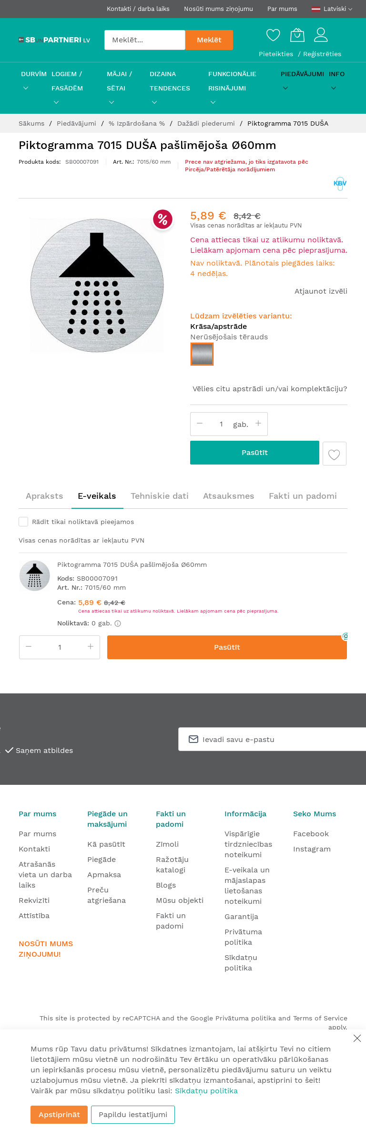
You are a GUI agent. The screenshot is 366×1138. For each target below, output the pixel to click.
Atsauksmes (228, 496)
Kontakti (34, 848)
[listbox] (268, 356)
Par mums (282, 8)
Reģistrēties (322, 54)
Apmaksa (104, 874)
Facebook (311, 833)
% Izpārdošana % (138, 123)
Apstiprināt (59, 1114)
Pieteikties (277, 54)
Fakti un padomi (303, 496)
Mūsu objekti (179, 900)
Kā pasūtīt (106, 844)
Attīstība (34, 915)
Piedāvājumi (78, 123)
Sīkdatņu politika (206, 1090)
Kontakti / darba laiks (138, 8)
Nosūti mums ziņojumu (218, 8)
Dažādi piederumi (207, 123)
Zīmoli (167, 844)
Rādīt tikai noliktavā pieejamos (83, 521)
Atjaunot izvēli (321, 291)
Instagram (312, 848)
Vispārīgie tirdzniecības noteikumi (248, 844)
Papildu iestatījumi (133, 1114)
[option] (202, 354)
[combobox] (144, 40)
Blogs (166, 885)
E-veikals (97, 496)
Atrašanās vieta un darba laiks (45, 875)
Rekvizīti (34, 900)
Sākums (33, 123)
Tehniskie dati (160, 496)
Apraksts (44, 496)
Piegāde (101, 859)
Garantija (241, 916)
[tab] (45, 496)
